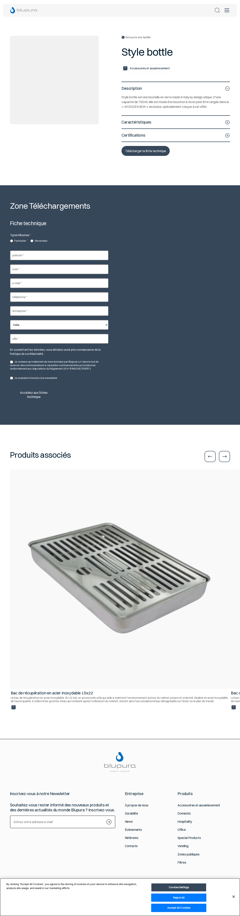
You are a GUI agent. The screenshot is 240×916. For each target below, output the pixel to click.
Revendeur (39, 241)
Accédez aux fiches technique (34, 395)
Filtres (181, 862)
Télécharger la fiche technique (145, 151)
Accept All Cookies (178, 907)
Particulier (18, 241)
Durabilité (131, 813)
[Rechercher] (217, 10)
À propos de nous (136, 805)
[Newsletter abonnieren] (109, 822)
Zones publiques (188, 854)
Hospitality (184, 821)
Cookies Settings (179, 887)
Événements (133, 830)
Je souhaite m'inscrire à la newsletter (34, 378)
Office (181, 830)
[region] (120, 897)
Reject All (178, 897)
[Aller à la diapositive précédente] (210, 456)
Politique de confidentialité (26, 354)
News (129, 821)
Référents (132, 838)
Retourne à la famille (136, 37)
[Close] (233, 896)
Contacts (131, 846)
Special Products (189, 838)
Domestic (184, 813)
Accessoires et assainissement (198, 805)
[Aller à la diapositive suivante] (224, 456)
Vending (182, 846)
